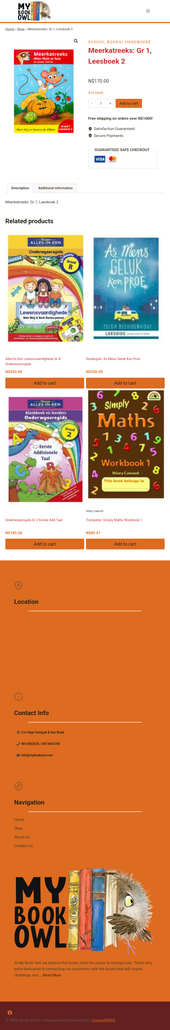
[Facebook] (9, 1012)
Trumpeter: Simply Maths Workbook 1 (114, 520)
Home (9, 29)
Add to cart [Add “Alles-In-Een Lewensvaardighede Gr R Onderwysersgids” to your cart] (45, 383)
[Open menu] (148, 11)
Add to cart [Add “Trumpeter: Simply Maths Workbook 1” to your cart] (125, 544)
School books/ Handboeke (119, 42)
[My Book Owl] (35, 11)
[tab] (20, 188)
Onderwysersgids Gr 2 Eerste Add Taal (33, 520)
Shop (21, 29)
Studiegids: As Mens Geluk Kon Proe (113, 359)
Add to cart (128, 103)
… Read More (50, 975)
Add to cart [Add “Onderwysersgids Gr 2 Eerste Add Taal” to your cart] (45, 544)
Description (20, 188)
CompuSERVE (103, 1020)
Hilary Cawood (125, 451)
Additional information (55, 188)
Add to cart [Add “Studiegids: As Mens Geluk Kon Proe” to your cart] (125, 383)
